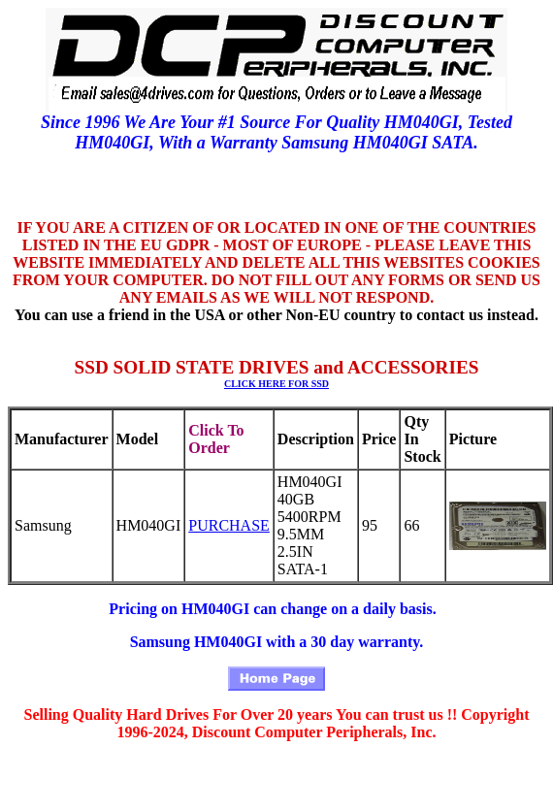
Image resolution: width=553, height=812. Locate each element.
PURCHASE (229, 525)
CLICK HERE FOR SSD (276, 383)
